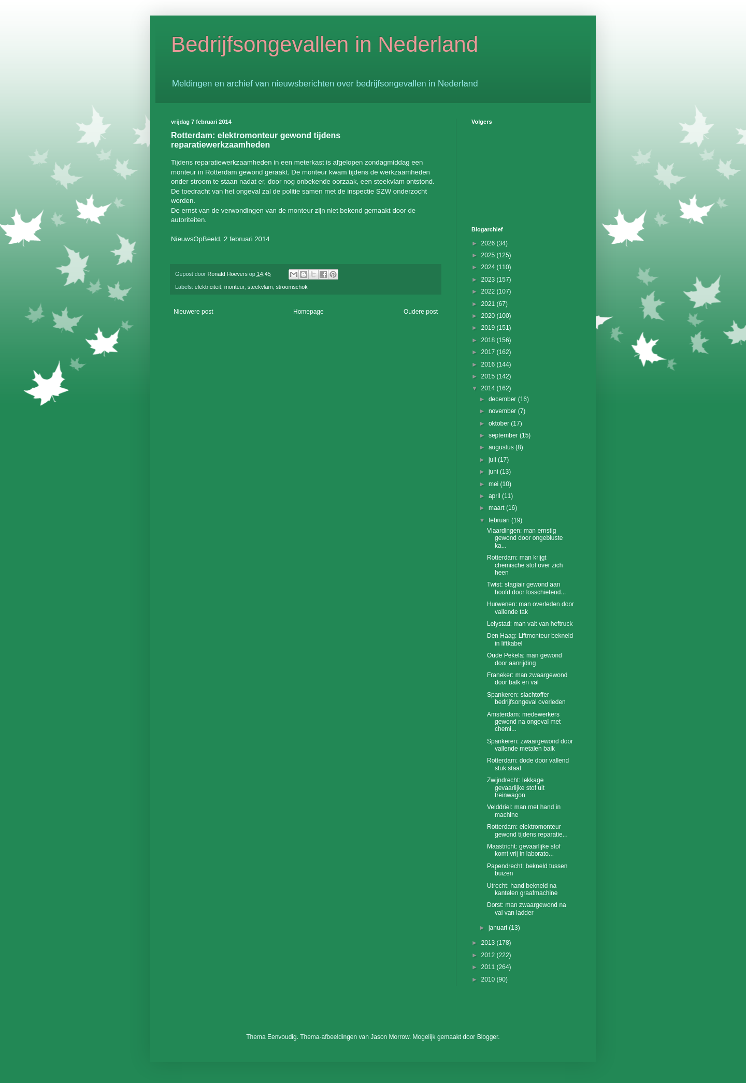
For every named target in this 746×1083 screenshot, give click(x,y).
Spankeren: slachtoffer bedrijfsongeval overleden (526, 698)
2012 (489, 955)
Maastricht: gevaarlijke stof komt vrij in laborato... (524, 850)
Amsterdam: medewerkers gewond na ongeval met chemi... (524, 722)
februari (500, 520)
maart (497, 507)
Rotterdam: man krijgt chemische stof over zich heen (525, 565)
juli (493, 459)
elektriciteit (208, 287)
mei (494, 484)
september (504, 435)
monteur (234, 287)
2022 (489, 291)
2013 (489, 942)
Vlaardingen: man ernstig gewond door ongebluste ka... (525, 538)
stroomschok (291, 287)
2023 (489, 279)
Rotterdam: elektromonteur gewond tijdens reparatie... (527, 830)
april (495, 496)
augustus (502, 447)
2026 (489, 243)
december (503, 399)
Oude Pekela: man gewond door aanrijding (524, 659)
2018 (489, 340)
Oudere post (421, 311)
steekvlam (260, 287)
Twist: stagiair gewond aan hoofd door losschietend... (526, 588)
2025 (489, 255)
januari (499, 927)
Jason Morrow (389, 1037)
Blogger (487, 1037)
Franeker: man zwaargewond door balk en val (527, 678)
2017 (489, 352)
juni (494, 471)
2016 (489, 364)
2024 (489, 267)
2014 (489, 388)
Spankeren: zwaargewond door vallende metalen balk (530, 745)
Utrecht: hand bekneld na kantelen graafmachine (522, 889)
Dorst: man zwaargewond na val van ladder (526, 908)
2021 (489, 304)
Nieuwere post (193, 311)
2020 (489, 315)
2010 (489, 979)
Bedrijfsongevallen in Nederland (324, 44)
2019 (489, 327)
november (503, 411)
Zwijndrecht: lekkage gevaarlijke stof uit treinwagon (515, 788)
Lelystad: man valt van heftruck (529, 623)
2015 (489, 376)
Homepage (308, 311)
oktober (500, 423)
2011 (489, 967)
